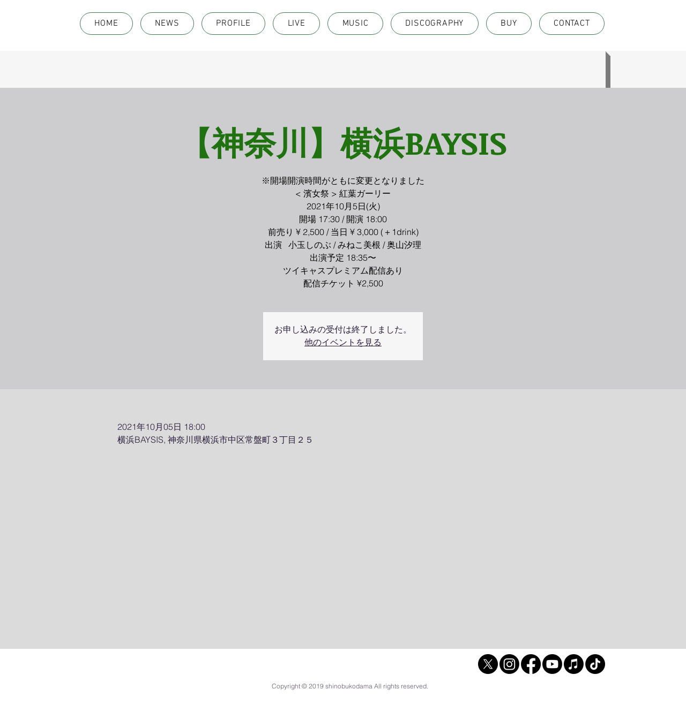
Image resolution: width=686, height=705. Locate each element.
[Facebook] (531, 664)
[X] (488, 664)
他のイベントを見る (343, 342)
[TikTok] (595, 664)
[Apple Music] (574, 664)
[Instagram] (509, 664)
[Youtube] (552, 664)
